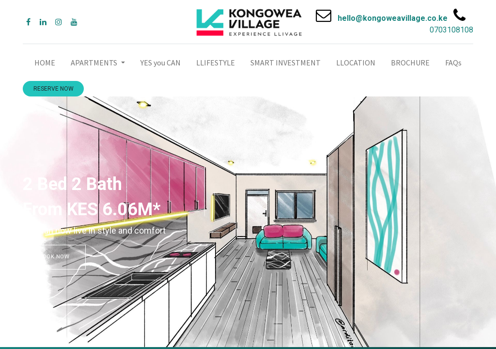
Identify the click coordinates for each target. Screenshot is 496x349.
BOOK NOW (54, 257)
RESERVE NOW (53, 88)
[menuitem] (45, 62)
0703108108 (451, 29)
